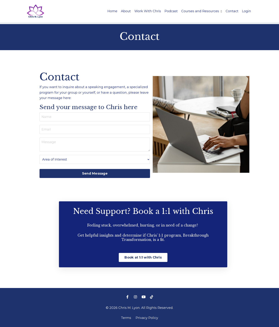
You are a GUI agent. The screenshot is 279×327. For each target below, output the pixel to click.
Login (246, 11)
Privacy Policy (147, 318)
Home (112, 11)
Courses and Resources (201, 11)
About (126, 11)
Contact (232, 11)
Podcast (171, 11)
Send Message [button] (95, 173)
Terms (126, 318)
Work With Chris (147, 11)
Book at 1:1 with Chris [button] (143, 257)
